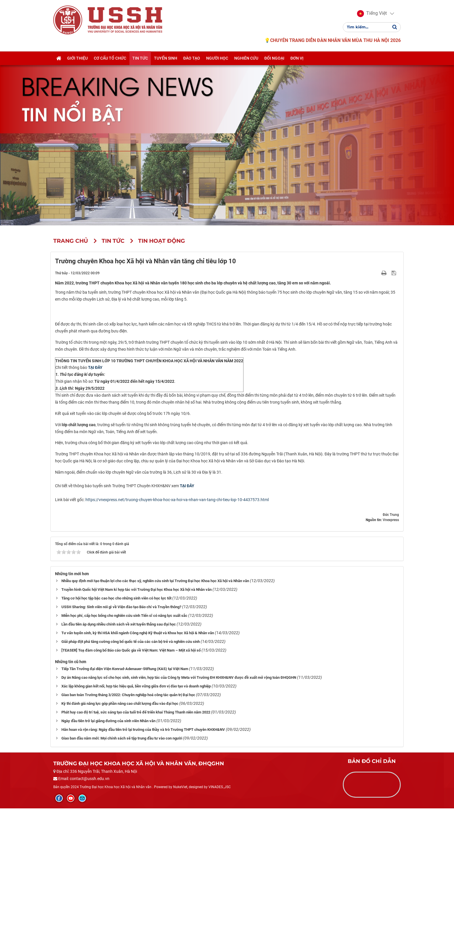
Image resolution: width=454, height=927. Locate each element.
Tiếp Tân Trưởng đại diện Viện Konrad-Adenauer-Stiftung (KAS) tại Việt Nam (124, 787)
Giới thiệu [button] (77, 58)
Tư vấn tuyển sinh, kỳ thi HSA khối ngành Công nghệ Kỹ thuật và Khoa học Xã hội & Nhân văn (137, 751)
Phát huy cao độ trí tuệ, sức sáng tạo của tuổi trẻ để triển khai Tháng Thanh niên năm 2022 (135, 830)
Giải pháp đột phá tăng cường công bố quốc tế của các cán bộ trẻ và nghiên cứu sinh (130, 760)
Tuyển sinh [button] (165, 58)
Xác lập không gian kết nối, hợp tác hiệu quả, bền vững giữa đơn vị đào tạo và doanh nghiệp (136, 804)
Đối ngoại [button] (274, 58)
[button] (372, 13)
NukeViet (180, 905)
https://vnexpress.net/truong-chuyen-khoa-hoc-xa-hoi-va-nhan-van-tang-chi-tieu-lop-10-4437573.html (177, 618)
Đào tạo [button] (191, 58)
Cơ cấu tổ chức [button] (110, 58)
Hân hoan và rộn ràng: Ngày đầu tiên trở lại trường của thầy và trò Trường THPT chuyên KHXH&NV (143, 848)
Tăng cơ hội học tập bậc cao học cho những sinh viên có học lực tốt (116, 716)
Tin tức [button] (140, 58)
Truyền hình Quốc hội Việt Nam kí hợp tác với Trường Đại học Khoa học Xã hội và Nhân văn (136, 708)
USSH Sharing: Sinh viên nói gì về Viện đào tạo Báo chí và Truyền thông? (121, 725)
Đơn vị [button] (296, 58)
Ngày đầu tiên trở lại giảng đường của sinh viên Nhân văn (108, 839)
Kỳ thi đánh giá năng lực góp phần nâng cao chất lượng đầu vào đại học (119, 822)
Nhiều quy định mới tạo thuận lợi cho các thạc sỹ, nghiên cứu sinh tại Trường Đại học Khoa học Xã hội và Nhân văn (155, 699)
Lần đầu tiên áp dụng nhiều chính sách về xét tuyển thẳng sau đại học (118, 742)
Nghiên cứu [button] (246, 58)
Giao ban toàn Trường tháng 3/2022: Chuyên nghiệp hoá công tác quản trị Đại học (128, 813)
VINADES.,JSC (219, 905)
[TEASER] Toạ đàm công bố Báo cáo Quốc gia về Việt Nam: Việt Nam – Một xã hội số (131, 768)
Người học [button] (217, 58)
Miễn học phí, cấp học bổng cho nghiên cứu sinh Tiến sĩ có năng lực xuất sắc (124, 734)
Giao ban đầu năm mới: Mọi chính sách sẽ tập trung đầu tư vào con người (121, 856)
